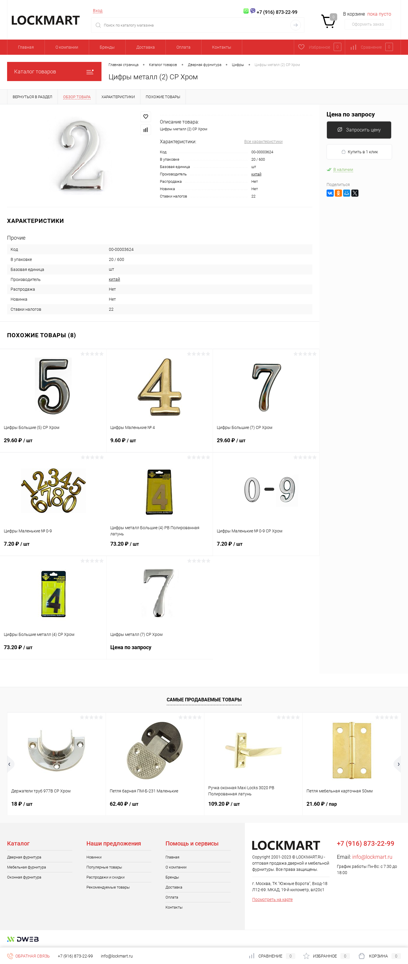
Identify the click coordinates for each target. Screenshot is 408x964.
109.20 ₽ (224, 804)
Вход (97, 10)
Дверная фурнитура (24, 857)
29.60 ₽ (53, 444)
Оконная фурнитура (24, 877)
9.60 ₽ (159, 444)
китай (256, 174)
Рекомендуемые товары (108, 887)
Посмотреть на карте (272, 899)
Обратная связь (28, 956)
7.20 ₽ (53, 547)
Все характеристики (263, 141)
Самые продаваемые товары (204, 700)
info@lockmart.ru (372, 857)
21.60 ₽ (322, 804)
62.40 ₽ (124, 804)
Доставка (145, 47)
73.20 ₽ (159, 547)
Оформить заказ (368, 24)
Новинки (93, 857)
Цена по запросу (159, 650)
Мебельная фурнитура (26, 867)
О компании (66, 47)
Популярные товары (104, 867)
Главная (26, 47)
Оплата (183, 47)
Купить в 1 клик (359, 151)
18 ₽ (21, 804)
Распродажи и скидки (105, 877)
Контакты (221, 47)
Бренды (107, 47)
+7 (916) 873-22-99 (75, 956)
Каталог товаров (54, 71)
